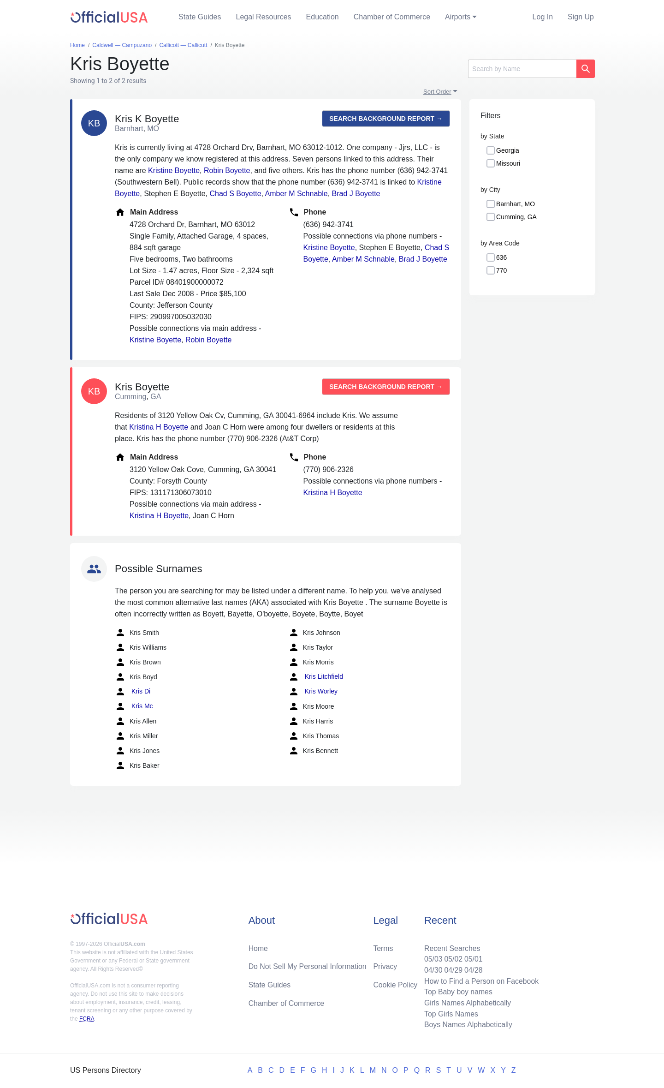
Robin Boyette (227, 170)
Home (258, 947)
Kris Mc (134, 706)
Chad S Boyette (235, 193)
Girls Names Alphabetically (466, 1002)
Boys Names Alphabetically (467, 1024)
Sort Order (437, 91)
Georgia (507, 150)
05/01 (472, 958)
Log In (543, 17)
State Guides (199, 17)
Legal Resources (263, 17)
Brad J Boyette (356, 193)
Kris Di (132, 691)
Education (322, 17)
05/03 (432, 958)
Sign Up (581, 17)
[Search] (522, 69)
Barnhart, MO (515, 204)
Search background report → (386, 118)
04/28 (472, 969)
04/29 (452, 969)
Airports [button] (457, 17)
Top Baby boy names (457, 991)
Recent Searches (451, 947)
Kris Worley (313, 691)
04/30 (432, 969)
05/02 (452, 958)
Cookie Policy (395, 984)
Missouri (508, 163)
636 (501, 257)
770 (501, 270)
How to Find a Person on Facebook (481, 980)
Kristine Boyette (174, 170)
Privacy (385, 965)
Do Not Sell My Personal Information (308, 965)
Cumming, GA (516, 217)
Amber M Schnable (296, 193)
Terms (383, 947)
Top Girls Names (450, 1013)
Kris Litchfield (315, 676)
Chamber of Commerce (392, 17)
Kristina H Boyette (158, 427)
